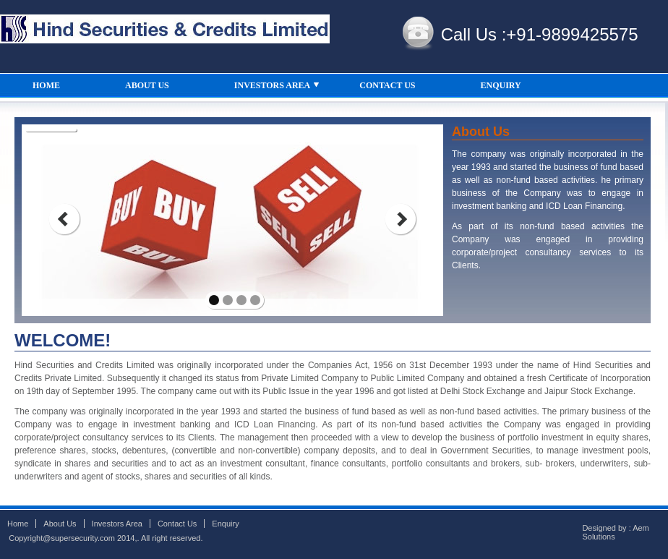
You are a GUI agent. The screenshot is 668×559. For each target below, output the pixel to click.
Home (17, 523)
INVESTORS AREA (278, 89)
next (401, 219)
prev (64, 219)
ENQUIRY (501, 85)
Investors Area (117, 523)
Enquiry (225, 523)
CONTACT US (387, 85)
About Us (59, 523)
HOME (46, 85)
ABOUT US (147, 85)
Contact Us (177, 523)
